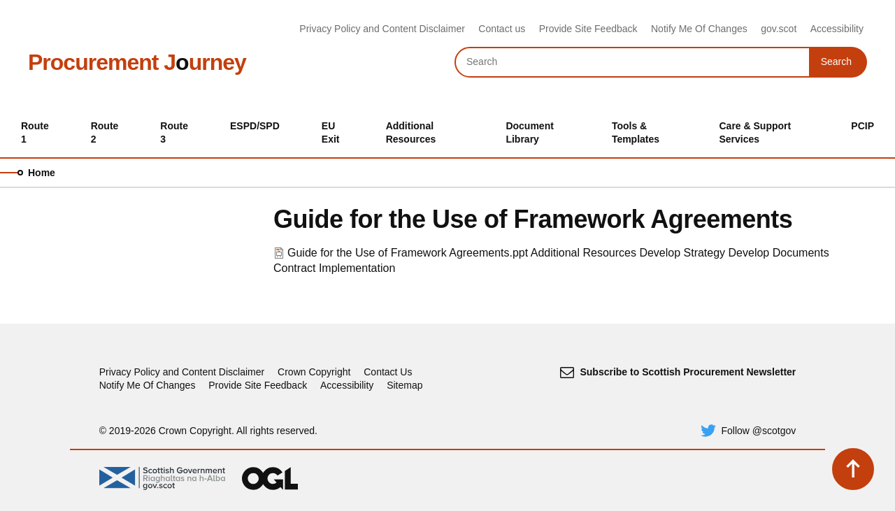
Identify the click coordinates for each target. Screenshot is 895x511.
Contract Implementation (334, 268)
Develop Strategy (682, 253)
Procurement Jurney (137, 62)
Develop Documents (779, 253)
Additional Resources (583, 253)
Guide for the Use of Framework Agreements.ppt (407, 253)
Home (41, 172)
